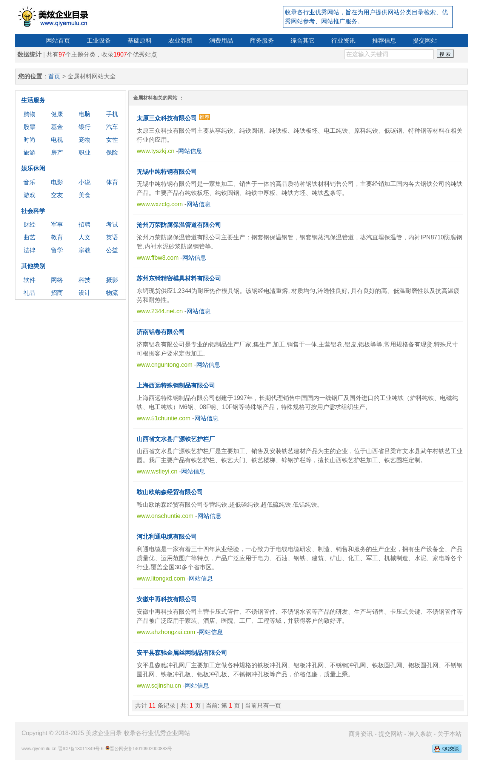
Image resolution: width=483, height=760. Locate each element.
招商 (57, 293)
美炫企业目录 (104, 733)
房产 (57, 152)
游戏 (29, 195)
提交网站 (390, 734)
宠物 (84, 139)
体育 (112, 182)
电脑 (84, 114)
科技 (84, 280)
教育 (57, 237)
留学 (57, 250)
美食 (84, 195)
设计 (84, 293)
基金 (57, 127)
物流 (112, 293)
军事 (57, 224)
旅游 (29, 152)
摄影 (112, 280)
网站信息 (190, 151)
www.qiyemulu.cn (39, 748)
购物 (29, 114)
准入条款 (420, 734)
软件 (29, 280)
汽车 (112, 127)
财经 (29, 224)
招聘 (84, 224)
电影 (57, 182)
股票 (29, 127)
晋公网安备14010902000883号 (141, 748)
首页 (54, 76)
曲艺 (29, 237)
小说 (84, 182)
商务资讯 (361, 734)
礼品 (29, 293)
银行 (84, 127)
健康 (57, 114)
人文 (84, 237)
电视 (57, 139)
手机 (112, 114)
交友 (57, 195)
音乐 (29, 182)
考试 (112, 224)
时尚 (29, 139)
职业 (84, 152)
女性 (112, 139)
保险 (112, 152)
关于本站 (449, 734)
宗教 (84, 250)
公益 (112, 250)
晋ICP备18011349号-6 (80, 748)
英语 (112, 237)
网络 (57, 280)
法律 (29, 250)
